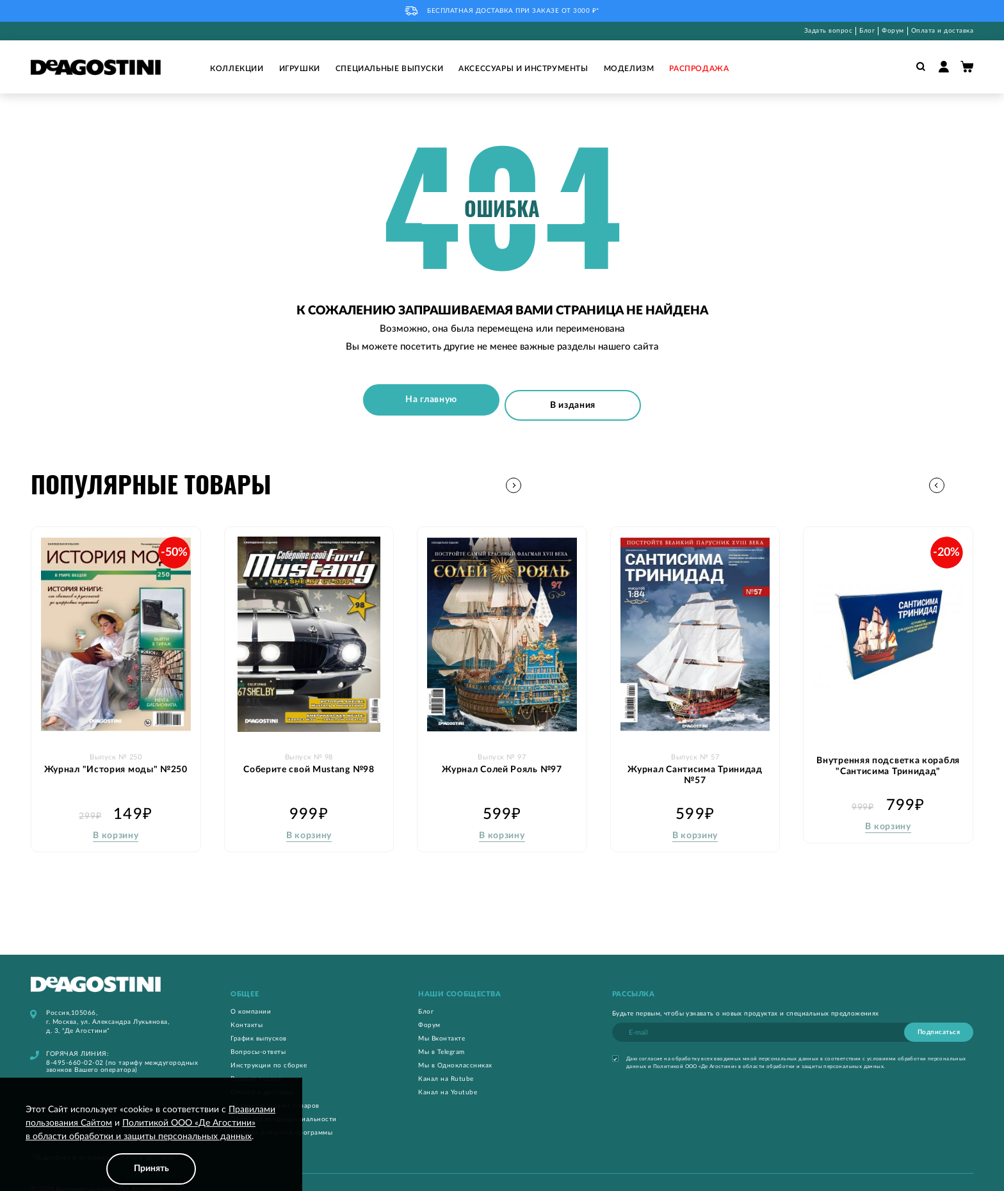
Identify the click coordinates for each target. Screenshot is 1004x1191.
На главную (437, 396)
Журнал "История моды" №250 (116, 751)
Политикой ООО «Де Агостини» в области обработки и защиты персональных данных (768, 1050)
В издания (567, 396)
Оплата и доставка (942, 31)
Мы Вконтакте (441, 1022)
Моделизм (629, 68)
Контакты (247, 1008)
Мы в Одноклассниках (455, 1049)
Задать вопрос (828, 31)
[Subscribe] (938, 1015)
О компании (251, 995)
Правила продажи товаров (275, 1089)
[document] (151, 1144)
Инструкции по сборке (269, 1049)
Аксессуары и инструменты (523, 68)
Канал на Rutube (446, 1062)
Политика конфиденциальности (284, 1102)
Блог (867, 31)
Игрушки (299, 68)
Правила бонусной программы (281, 1116)
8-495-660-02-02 (75, 1046)
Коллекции (236, 68)
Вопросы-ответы (258, 1035)
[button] (965, 469)
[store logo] (96, 67)
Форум (893, 31)
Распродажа (699, 68)
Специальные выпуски (389, 68)
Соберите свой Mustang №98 (309, 751)
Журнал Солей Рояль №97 (502, 751)
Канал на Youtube (447, 1076)
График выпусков (259, 1022)
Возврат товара (256, 1062)
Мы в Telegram (441, 1035)
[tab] (309, 977)
